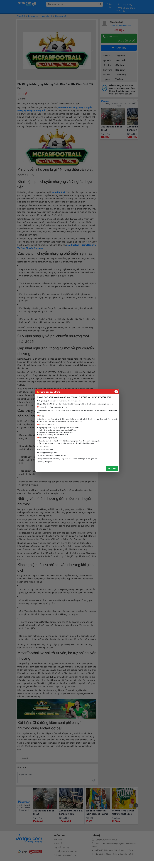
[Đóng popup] (116, 391)
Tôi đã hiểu (112, 468)
